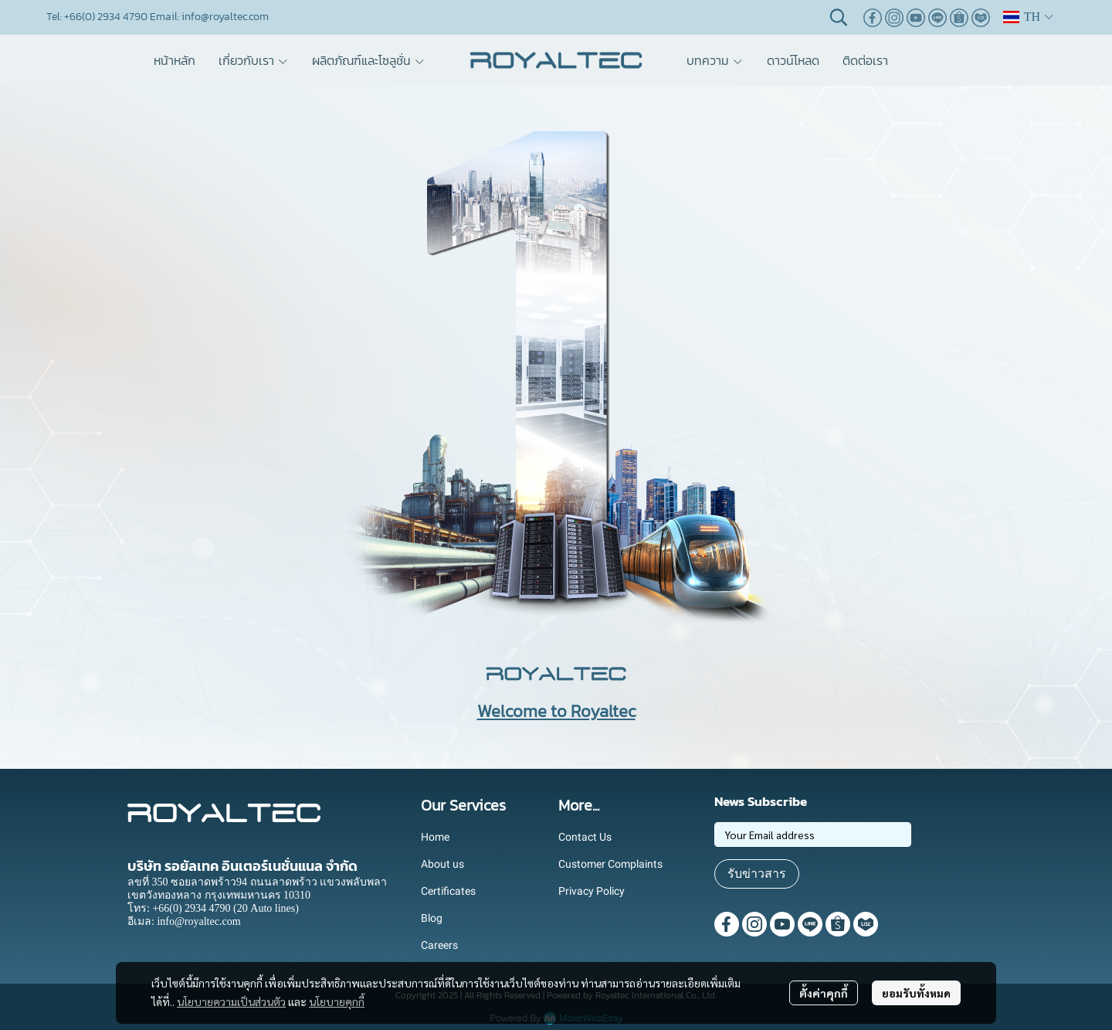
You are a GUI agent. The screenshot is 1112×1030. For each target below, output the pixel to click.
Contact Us (585, 837)
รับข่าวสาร (756, 873)
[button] (839, 17)
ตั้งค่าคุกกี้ (823, 993)
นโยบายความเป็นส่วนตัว (231, 1001)
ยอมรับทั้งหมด (916, 993)
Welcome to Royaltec (556, 711)
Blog (431, 918)
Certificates (448, 891)
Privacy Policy (591, 891)
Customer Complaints (610, 864)
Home (435, 837)
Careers (439, 945)
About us (442, 864)
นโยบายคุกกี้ (336, 1001)
